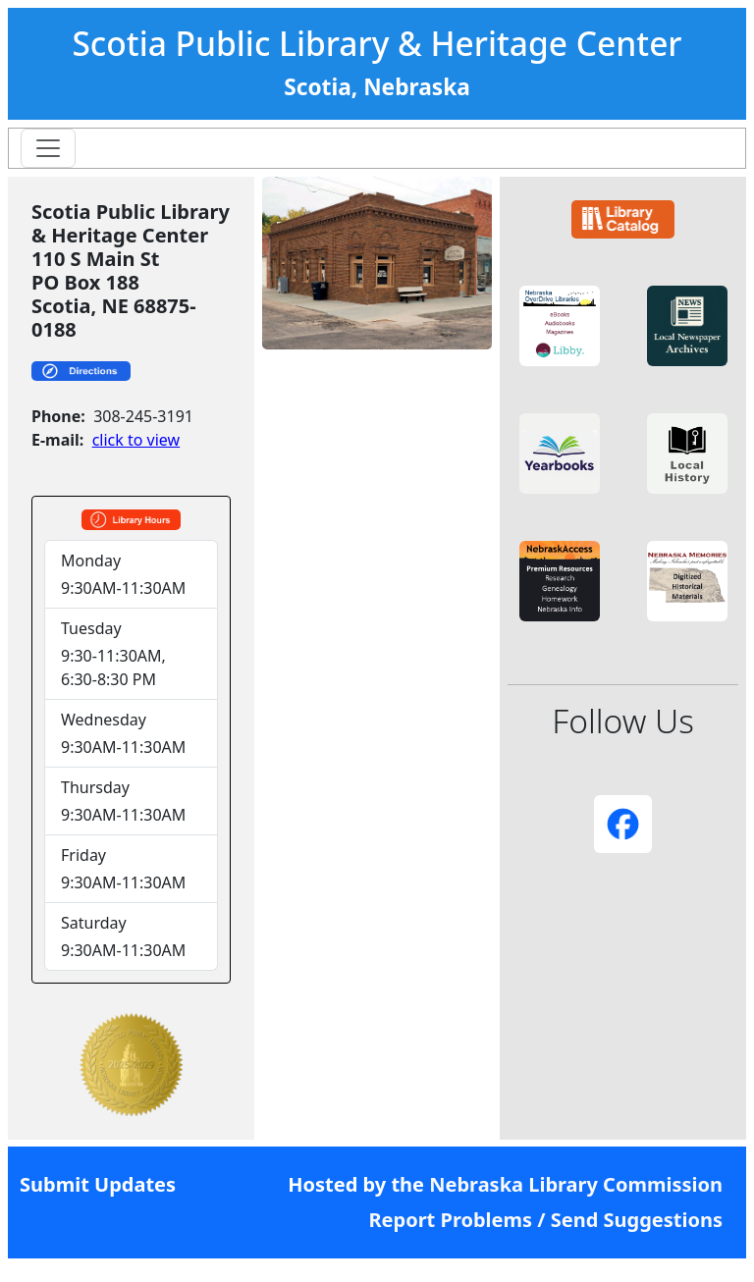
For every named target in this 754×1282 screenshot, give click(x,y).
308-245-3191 (143, 416)
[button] (559, 326)
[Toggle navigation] (48, 148)
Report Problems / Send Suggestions (545, 1219)
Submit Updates (98, 1184)
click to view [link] (136, 440)
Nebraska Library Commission (576, 1184)
